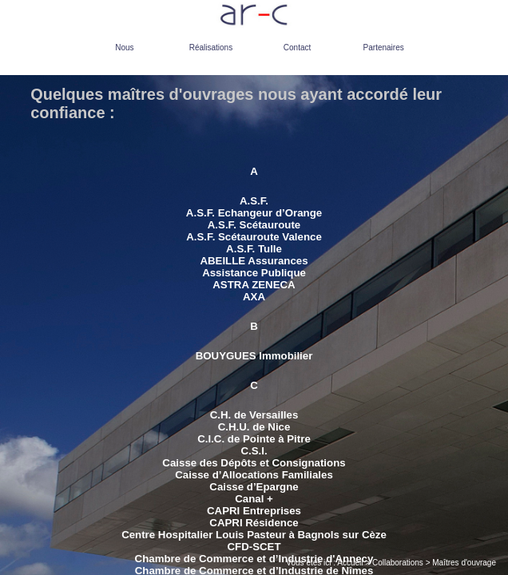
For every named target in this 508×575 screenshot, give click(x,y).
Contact (297, 47)
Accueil (350, 562)
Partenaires (383, 47)
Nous (124, 47)
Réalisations (210, 47)
